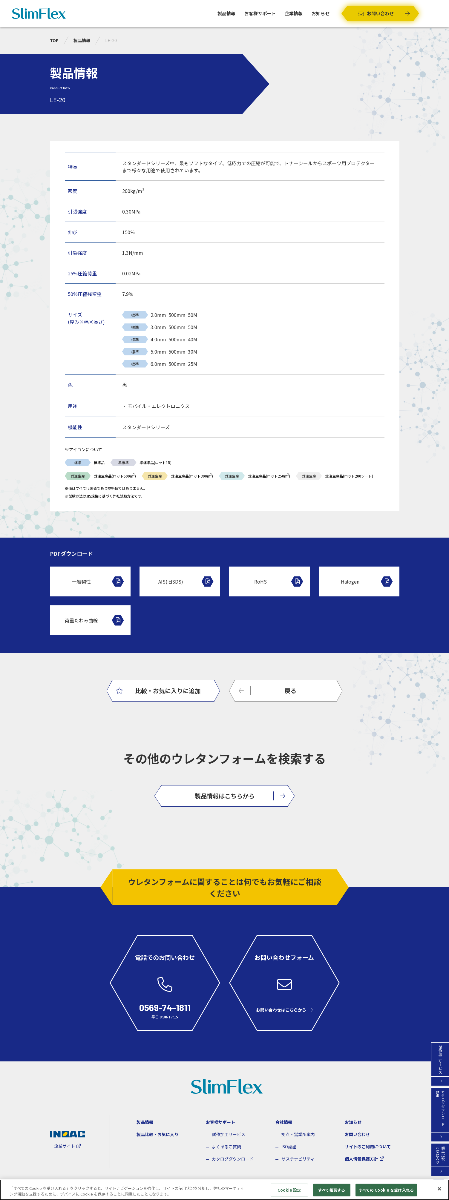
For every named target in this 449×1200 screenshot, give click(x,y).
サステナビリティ (298, 1159)
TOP (54, 40)
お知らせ (321, 13)
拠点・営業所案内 (298, 1134)
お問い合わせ (357, 1134)
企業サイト (64, 1146)
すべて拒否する (331, 1190)
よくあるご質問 (226, 1147)
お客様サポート (260, 13)
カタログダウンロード (233, 1159)
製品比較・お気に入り (157, 1134)
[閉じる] (439, 1189)
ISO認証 (288, 1147)
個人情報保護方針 (361, 1159)
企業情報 (294, 13)
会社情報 (283, 1122)
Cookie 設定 (289, 1190)
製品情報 (226, 13)
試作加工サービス (228, 1134)
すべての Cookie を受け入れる (386, 1190)
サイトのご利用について (368, 1147)
